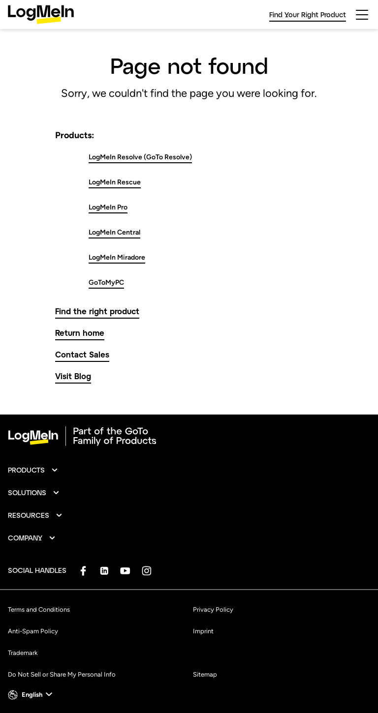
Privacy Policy (213, 609)
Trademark (22, 652)
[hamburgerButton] (362, 14)
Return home (79, 332)
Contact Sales (82, 354)
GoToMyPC (106, 282)
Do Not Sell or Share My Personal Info (62, 674)
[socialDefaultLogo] (83, 570)
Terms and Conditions (39, 609)
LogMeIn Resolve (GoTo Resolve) (140, 157)
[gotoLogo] (41, 14)
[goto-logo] (189, 436)
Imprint (203, 631)
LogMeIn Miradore (117, 257)
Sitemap (205, 674)
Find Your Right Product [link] (307, 14)
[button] (33, 470)
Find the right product (97, 311)
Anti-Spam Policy (33, 631)
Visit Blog (73, 376)
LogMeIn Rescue (115, 182)
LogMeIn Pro (108, 207)
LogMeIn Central (114, 232)
